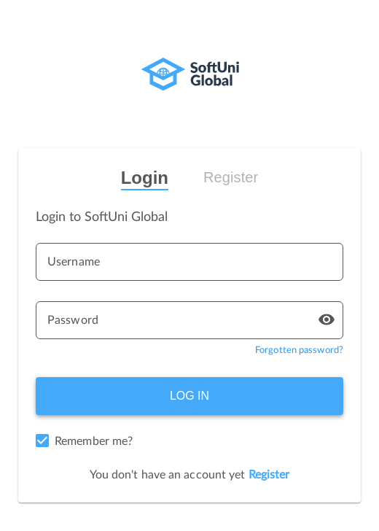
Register (230, 177)
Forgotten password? (299, 350)
